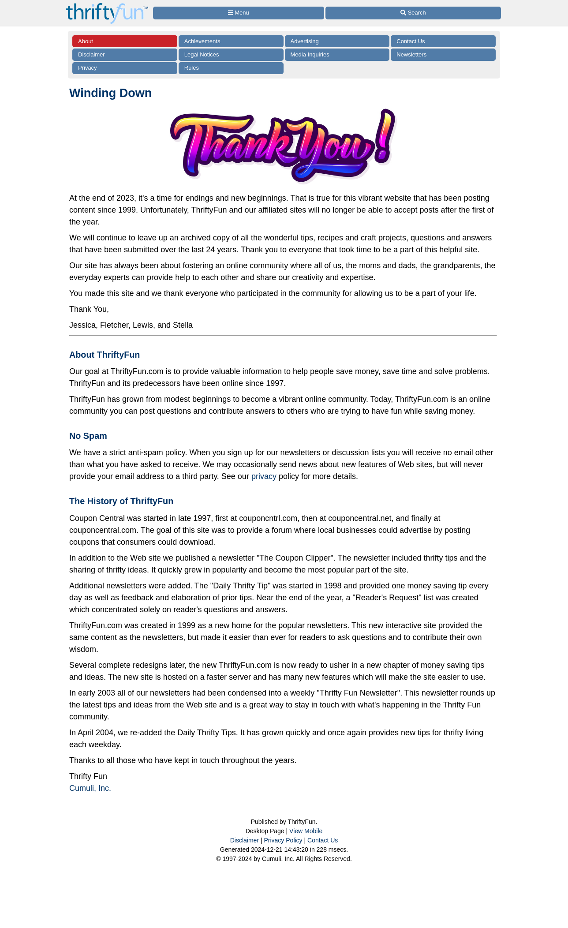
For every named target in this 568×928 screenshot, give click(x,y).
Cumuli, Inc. (90, 788)
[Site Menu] (238, 13)
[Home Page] (107, 5)
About (85, 41)
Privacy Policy (283, 840)
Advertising (305, 41)
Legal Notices (201, 54)
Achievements (202, 41)
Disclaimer (91, 54)
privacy (264, 476)
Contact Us (410, 41)
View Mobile (305, 830)
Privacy (87, 67)
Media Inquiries (310, 54)
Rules (191, 67)
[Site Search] (413, 13)
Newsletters (411, 54)
